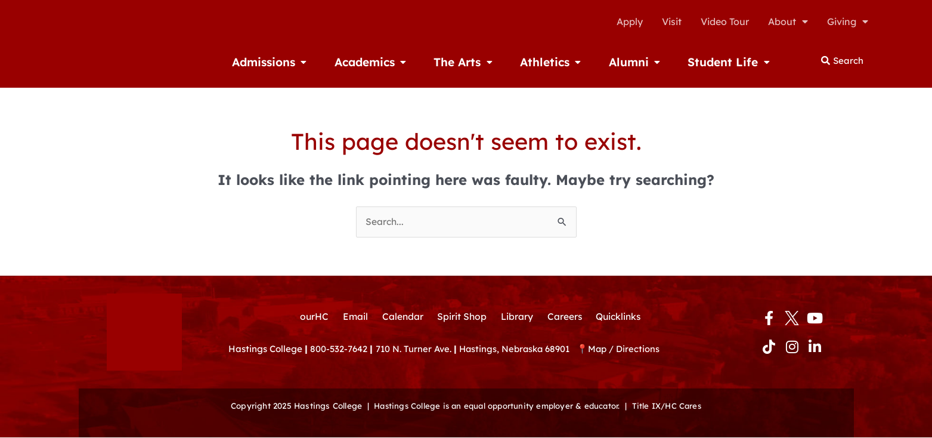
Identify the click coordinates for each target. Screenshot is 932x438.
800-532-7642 (339, 350)
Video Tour (725, 21)
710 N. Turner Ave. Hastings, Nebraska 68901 (479, 350)
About (788, 21)
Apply (630, 21)
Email (353, 317)
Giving (847, 21)
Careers (565, 317)
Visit (672, 21)
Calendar (401, 317)
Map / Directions (630, 350)
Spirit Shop (461, 317)
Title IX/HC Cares (670, 406)
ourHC (311, 317)
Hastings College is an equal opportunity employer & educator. (496, 406)
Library (516, 317)
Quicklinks (621, 317)
